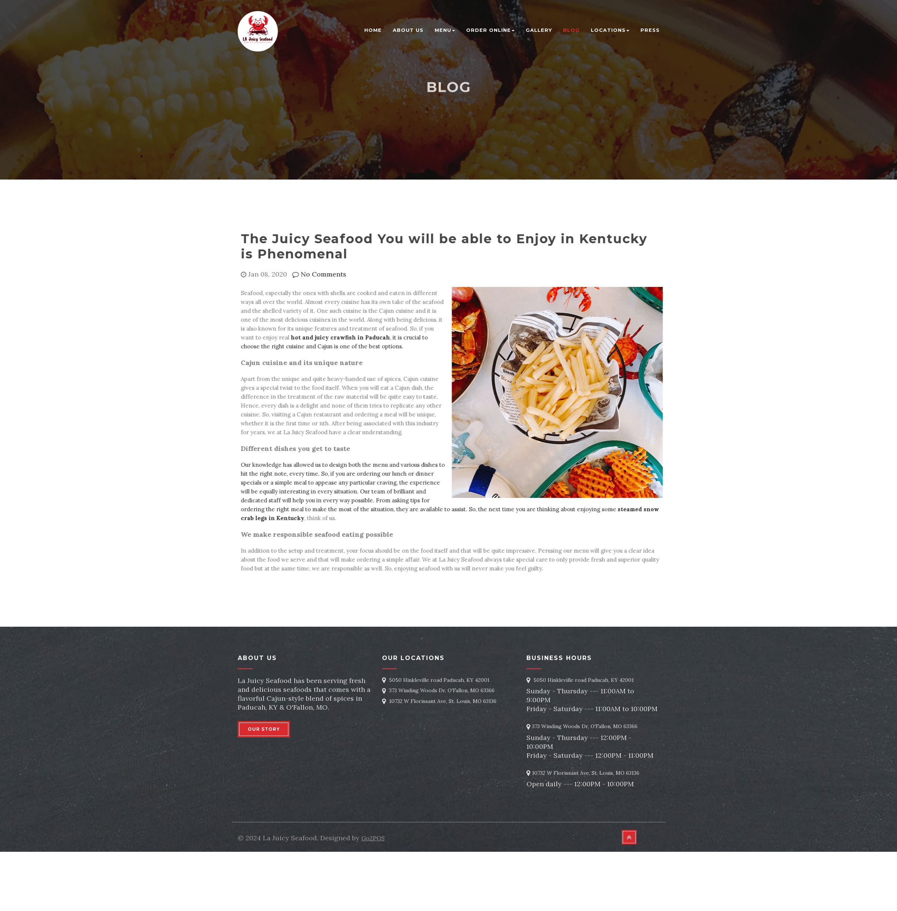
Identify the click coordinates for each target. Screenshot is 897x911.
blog (571, 30)
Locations (610, 30)
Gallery (539, 30)
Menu (445, 30)
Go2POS (373, 838)
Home (373, 30)
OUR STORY (264, 729)
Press (650, 30)
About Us (408, 30)
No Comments (317, 274)
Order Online (490, 30)
